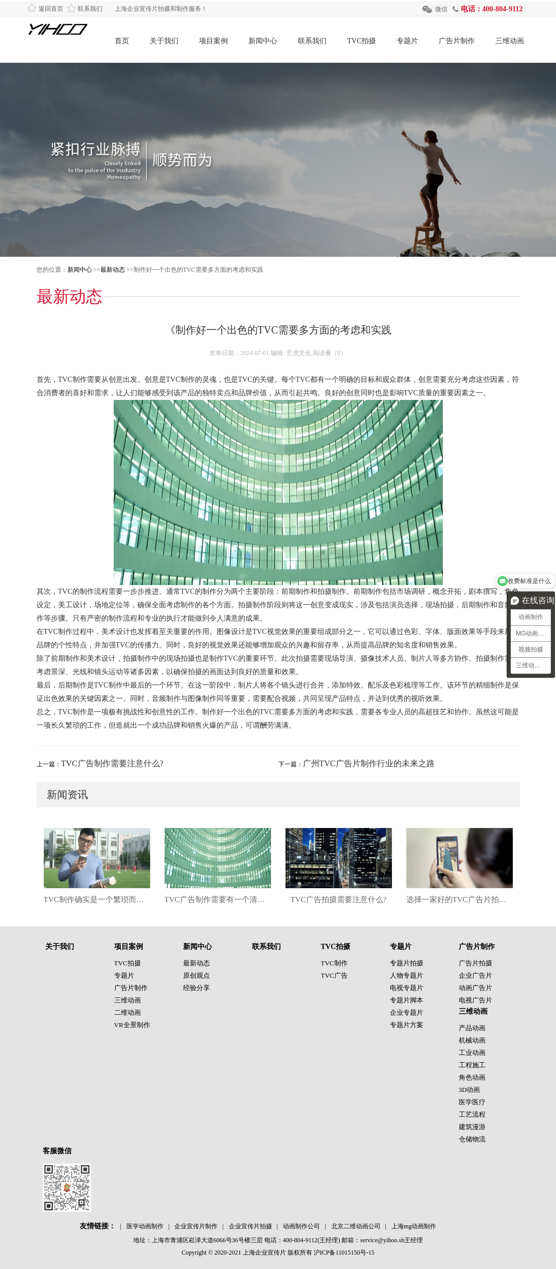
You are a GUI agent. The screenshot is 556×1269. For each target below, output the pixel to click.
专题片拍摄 (406, 963)
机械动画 (472, 1040)
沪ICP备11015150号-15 (344, 1252)
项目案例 (213, 41)
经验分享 (196, 988)
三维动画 (509, 41)
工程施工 (472, 1065)
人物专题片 (406, 975)
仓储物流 (472, 1139)
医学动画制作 (145, 1226)
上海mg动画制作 (413, 1226)
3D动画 (469, 1090)
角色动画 (472, 1077)
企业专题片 (406, 1012)
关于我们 (164, 41)
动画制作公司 (301, 1226)
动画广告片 (475, 988)
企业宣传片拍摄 (250, 1226)
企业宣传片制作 (196, 1226)
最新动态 (112, 269)
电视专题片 (406, 988)
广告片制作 (457, 41)
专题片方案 (406, 1025)
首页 (122, 41)
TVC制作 (334, 963)
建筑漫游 (472, 1127)
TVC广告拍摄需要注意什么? (339, 899)
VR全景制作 (132, 1025)
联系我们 (90, 8)
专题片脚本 (406, 1000)
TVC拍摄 (361, 41)
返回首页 (51, 8)
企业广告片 (475, 975)
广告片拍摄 (475, 963)
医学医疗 (472, 1102)
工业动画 (472, 1052)
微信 (441, 9)
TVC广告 (334, 975)
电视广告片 (475, 1000)
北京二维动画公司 (356, 1226)
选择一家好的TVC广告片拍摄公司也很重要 (459, 899)
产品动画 (472, 1028)
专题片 (407, 41)
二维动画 (127, 1012)
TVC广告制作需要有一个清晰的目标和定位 (218, 899)
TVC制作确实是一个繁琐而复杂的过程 (97, 899)
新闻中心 (262, 41)
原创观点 (196, 975)
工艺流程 (472, 1114)
